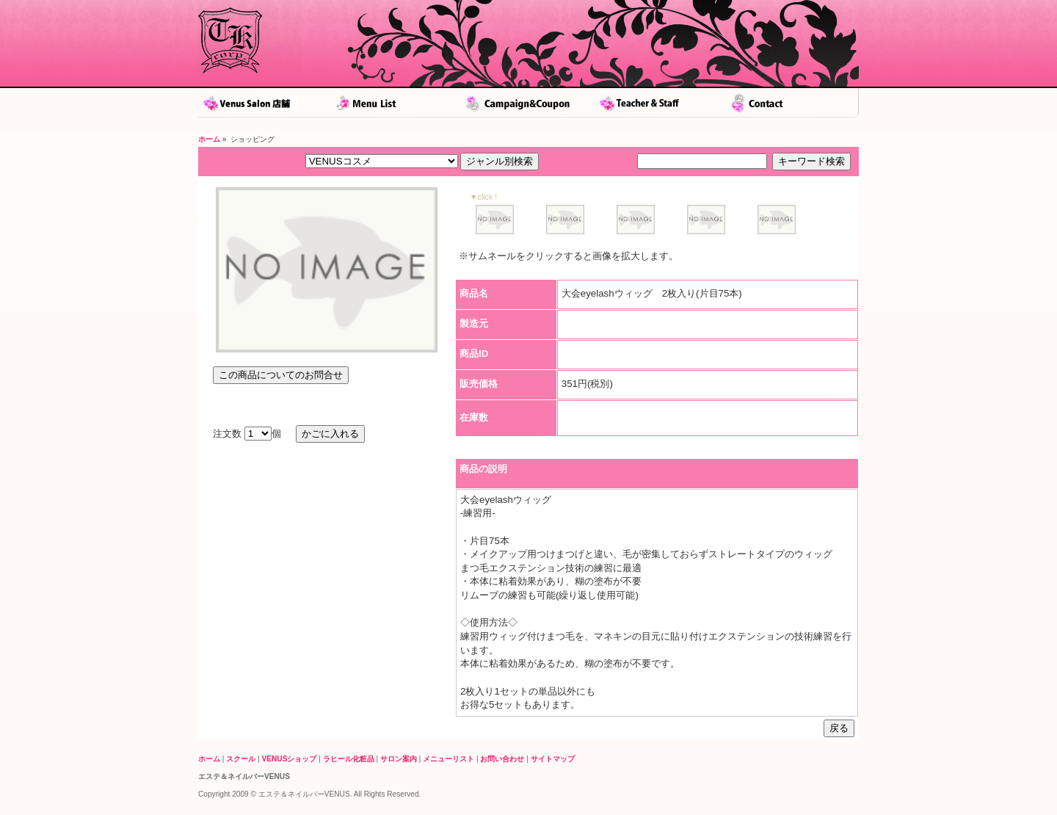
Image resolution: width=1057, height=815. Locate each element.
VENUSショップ (289, 759)
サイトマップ (553, 759)
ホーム (209, 139)
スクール (240, 759)
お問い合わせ (502, 759)
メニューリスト (448, 759)
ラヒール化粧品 (348, 759)
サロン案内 (398, 759)
